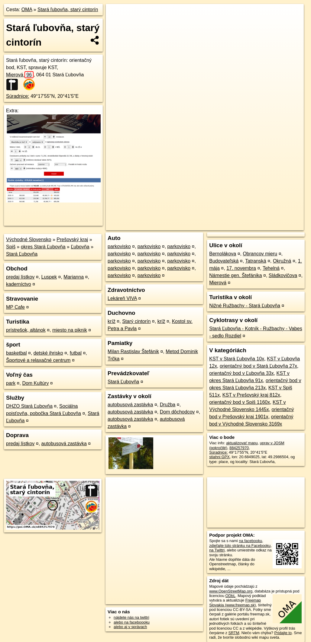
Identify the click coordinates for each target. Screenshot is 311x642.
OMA (26, 9)
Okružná (282, 261)
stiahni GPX (219, 457)
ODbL (230, 595)
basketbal (16, 353)
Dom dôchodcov (177, 411)
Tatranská (255, 261)
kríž (111, 321)
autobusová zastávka (64, 443)
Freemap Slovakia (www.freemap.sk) (235, 602)
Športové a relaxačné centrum (38, 360)
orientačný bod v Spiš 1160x (239, 402)
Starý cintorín (136, 321)
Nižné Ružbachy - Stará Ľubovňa (244, 305)
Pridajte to (283, 633)
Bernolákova (222, 253)
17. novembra (241, 268)
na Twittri (217, 550)
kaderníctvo (18, 284)
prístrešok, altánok (26, 330)
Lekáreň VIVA (122, 298)
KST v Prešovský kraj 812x (251, 395)
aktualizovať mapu (242, 443)
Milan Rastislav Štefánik (133, 351)
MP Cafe (15, 307)
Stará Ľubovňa (21, 254)
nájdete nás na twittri (131, 617)
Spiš (10, 246)
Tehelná (271, 268)
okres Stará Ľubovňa (43, 246)
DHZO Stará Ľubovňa (29, 406)
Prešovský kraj (72, 239)
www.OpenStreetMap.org (230, 591)
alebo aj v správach (130, 626)
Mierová (20, 74)
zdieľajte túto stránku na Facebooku (240, 545)
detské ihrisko (48, 353)
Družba (168, 404)
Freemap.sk (232, 216)
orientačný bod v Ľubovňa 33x (241, 373)
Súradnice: (17, 96)
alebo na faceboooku (132, 622)
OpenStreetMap (201, 216)
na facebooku (250, 540)
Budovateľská (223, 261)
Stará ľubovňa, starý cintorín (67, 9)
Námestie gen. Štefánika (235, 275)
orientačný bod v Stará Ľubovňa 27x (258, 366)
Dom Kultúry (35, 383)
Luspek (49, 276)
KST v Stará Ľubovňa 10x (236, 358)
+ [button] (116, 14)
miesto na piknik (69, 330)
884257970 (239, 448)
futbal (76, 353)
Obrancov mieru (260, 253)
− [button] (116, 23)
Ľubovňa (80, 246)
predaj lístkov (20, 276)
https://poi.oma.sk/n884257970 (277, 216)
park (10, 383)
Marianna (73, 276)
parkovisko (119, 246)
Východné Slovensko (28, 239)
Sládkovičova (283, 275)
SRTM (233, 633)
